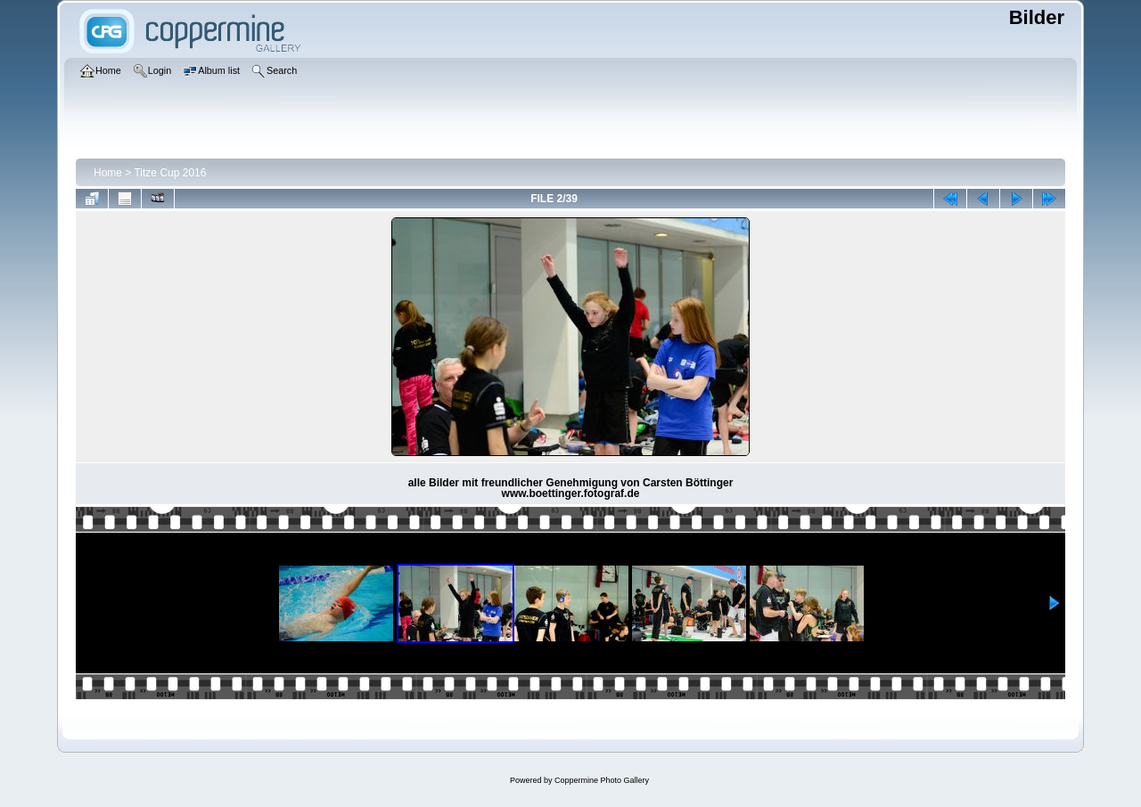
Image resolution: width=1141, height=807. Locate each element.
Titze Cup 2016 (170, 173)
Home (108, 173)
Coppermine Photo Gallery (601, 780)
